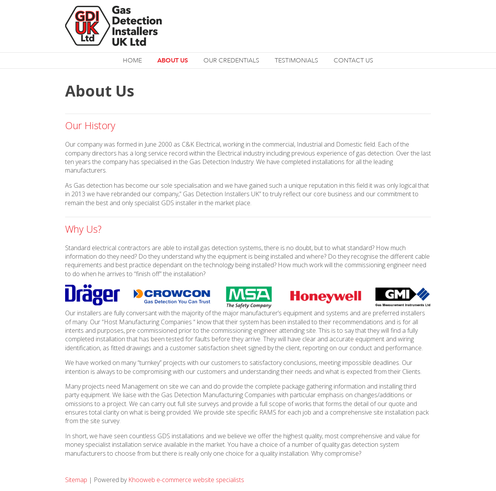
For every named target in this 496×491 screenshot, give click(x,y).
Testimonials (296, 60)
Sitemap (77, 479)
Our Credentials (231, 60)
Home (132, 60)
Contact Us (353, 60)
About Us (172, 60)
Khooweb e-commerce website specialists (186, 479)
